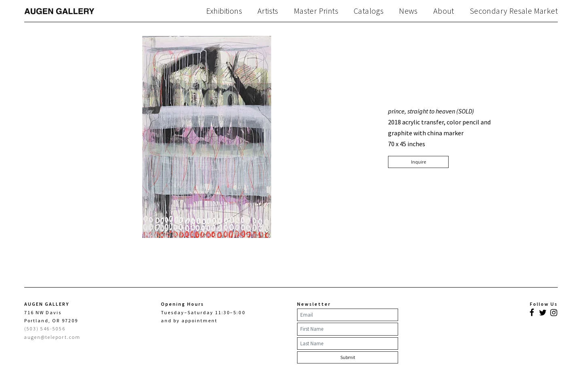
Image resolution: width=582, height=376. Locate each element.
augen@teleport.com (52, 337)
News (408, 11)
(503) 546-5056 (45, 329)
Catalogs (369, 11)
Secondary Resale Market (514, 11)
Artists (267, 11)
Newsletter (314, 304)
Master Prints (316, 11)
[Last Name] (347, 343)
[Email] (347, 315)
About (443, 11)
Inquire (418, 162)
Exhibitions (224, 11)
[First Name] (347, 329)
